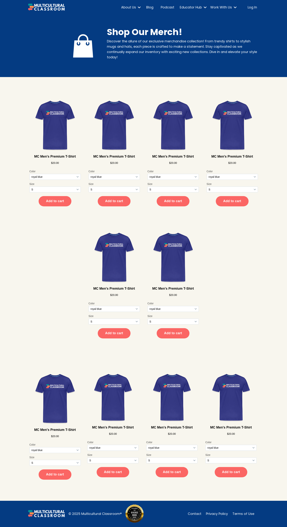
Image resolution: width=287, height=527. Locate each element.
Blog (149, 7)
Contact (194, 513)
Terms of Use (243, 513)
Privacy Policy (217, 513)
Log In (252, 7)
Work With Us (223, 7)
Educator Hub (193, 7)
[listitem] (183, 49)
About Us (131, 7)
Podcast (167, 7)
